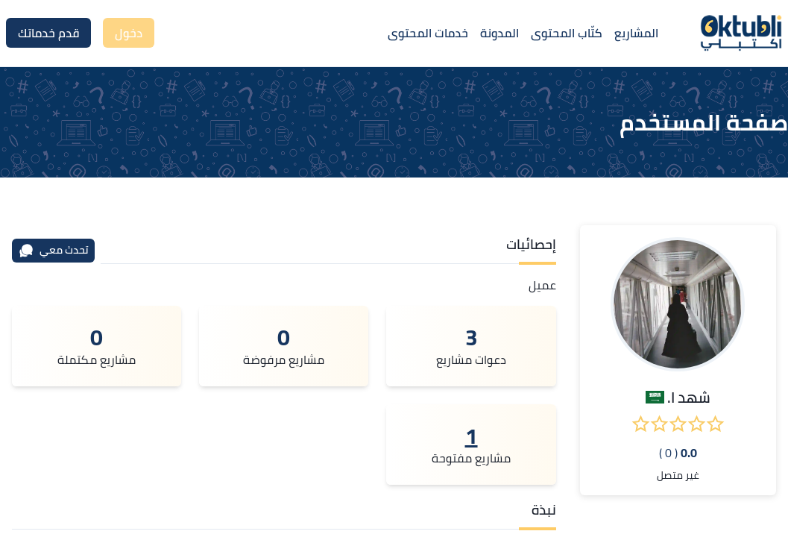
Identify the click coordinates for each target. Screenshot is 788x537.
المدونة (499, 33)
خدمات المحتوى (428, 33)
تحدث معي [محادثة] (54, 250)
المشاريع (636, 33)
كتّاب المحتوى (566, 33)
